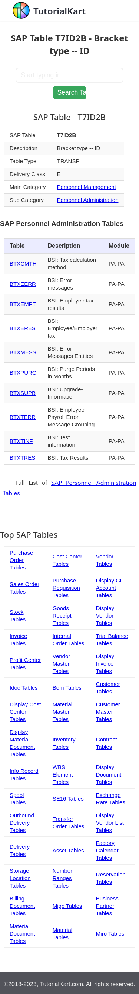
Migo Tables (67, 906)
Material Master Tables (62, 711)
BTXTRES (22, 457)
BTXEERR (23, 284)
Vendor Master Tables (61, 663)
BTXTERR (23, 417)
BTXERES (23, 328)
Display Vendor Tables (105, 615)
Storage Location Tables (20, 878)
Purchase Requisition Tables (66, 587)
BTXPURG (23, 372)
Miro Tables (110, 933)
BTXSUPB (23, 393)
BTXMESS (23, 352)
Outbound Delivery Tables (22, 822)
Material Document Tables (22, 933)
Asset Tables (68, 850)
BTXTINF (21, 441)
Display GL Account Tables (109, 587)
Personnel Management (86, 187)
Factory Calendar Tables (107, 850)
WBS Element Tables (63, 774)
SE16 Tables (68, 798)
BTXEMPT (23, 304)
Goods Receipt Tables (62, 615)
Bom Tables (67, 687)
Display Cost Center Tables (25, 711)
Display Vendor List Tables (110, 822)
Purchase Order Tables (21, 560)
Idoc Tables (24, 687)
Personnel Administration (88, 200)
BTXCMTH (23, 263)
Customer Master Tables (108, 711)
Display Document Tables (108, 774)
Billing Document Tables (22, 905)
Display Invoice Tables (105, 663)
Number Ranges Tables (62, 878)
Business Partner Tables (107, 905)
